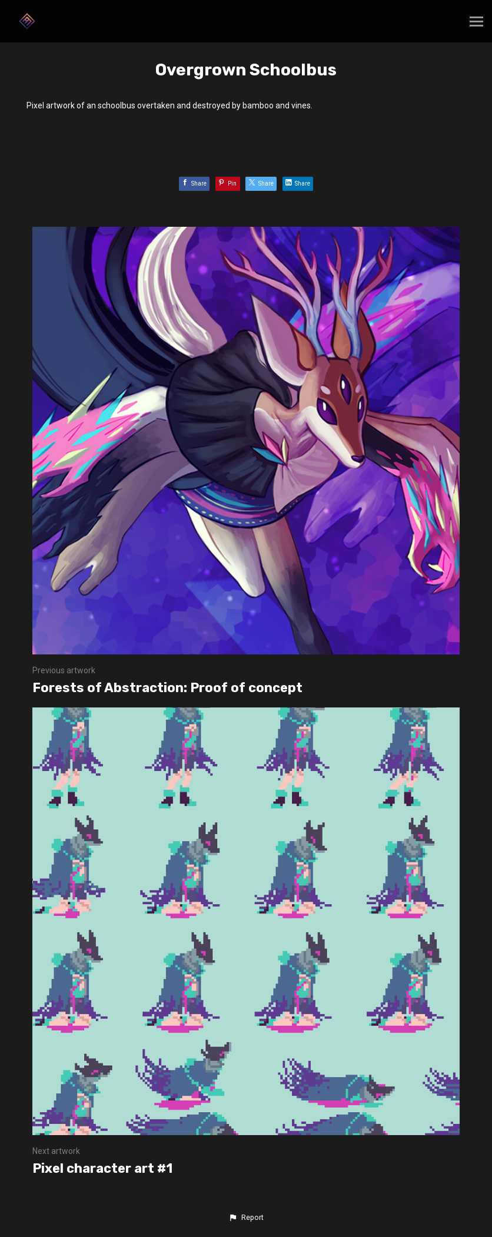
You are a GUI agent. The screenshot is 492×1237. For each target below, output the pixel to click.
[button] (246, 1217)
